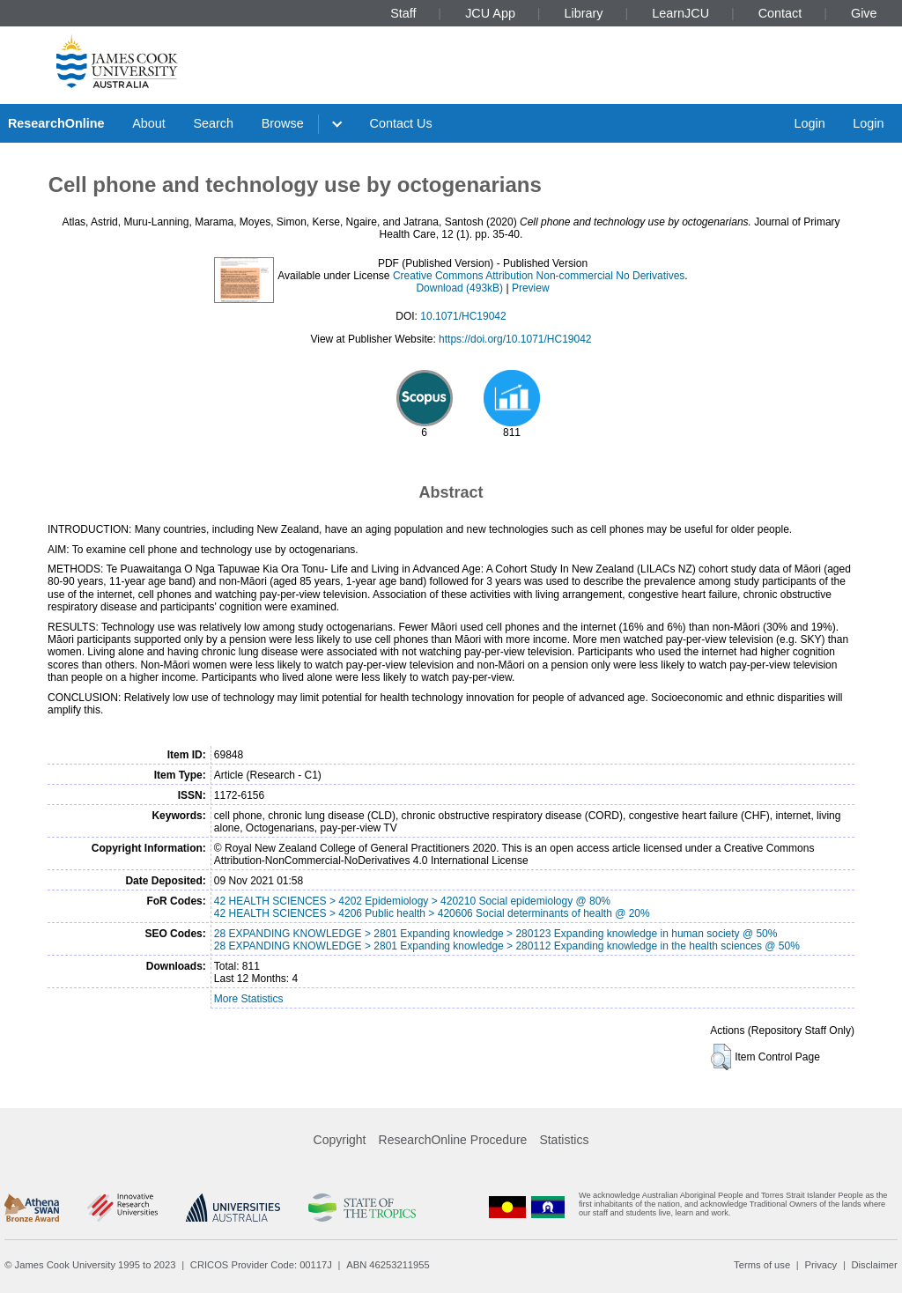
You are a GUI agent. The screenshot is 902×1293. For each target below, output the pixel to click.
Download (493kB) (459, 288)
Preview (531, 288)
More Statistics (249, 999)
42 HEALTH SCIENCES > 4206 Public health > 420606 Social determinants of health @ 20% (432, 913)
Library (584, 13)
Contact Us (401, 123)
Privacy (820, 1265)
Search (213, 123)
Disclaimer (875, 1265)
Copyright (340, 1140)
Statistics (563, 1140)
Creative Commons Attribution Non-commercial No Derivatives (538, 276)
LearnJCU (680, 13)
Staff (403, 13)
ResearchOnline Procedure (453, 1140)
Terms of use (762, 1265)
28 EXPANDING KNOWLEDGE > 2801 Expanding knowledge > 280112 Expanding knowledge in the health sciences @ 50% (507, 946)
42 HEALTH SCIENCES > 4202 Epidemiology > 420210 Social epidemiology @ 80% (412, 901)
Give (864, 13)
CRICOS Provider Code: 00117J (261, 1265)
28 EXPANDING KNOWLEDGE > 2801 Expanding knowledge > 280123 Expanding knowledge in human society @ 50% (496, 933)
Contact (780, 13)
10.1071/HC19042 (463, 316)
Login (809, 123)
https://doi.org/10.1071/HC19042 (515, 339)
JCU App (490, 13)
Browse (283, 123)
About (149, 123)
